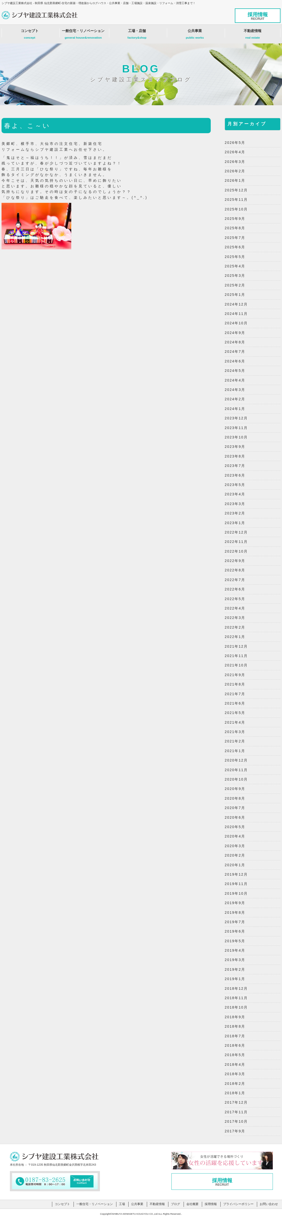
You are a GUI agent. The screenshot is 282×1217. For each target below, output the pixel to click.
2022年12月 (236, 532)
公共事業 (195, 35)
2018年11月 (236, 998)
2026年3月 (235, 162)
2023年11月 (236, 428)
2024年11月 (236, 314)
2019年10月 (236, 893)
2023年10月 (236, 437)
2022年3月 (235, 618)
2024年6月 (235, 361)
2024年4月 (235, 380)
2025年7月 (235, 238)
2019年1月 (235, 979)
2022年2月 (235, 627)
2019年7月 (235, 922)
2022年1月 (235, 637)
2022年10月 (236, 551)
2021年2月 (235, 741)
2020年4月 (235, 836)
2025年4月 (235, 266)
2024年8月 (235, 342)
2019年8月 (235, 912)
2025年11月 (236, 199)
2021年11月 (236, 656)
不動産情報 (252, 35)
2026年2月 (235, 171)
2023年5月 (235, 485)
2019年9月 (235, 903)
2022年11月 (236, 542)
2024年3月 (235, 390)
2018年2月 (235, 1084)
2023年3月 (235, 504)
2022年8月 (235, 570)
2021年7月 (235, 694)
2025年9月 (235, 219)
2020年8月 (235, 798)
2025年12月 (236, 190)
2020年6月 (235, 817)
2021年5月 (235, 713)
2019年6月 (235, 931)
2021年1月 (235, 751)
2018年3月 (235, 1074)
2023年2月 (235, 513)
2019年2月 (235, 969)
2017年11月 (236, 1112)
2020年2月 (235, 855)
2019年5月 (235, 941)
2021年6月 (235, 703)
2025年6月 (235, 247)
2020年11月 (236, 770)
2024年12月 (236, 304)
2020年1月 (235, 865)
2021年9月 (235, 675)
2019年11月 (236, 884)
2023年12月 (236, 418)
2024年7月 (235, 351)
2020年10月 (236, 779)
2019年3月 (235, 960)
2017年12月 (236, 1102)
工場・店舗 (137, 35)
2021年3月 (235, 732)
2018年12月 (236, 988)
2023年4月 (235, 494)
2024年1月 (235, 409)
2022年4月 (235, 608)
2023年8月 (235, 456)
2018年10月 (236, 1007)
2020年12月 (236, 760)
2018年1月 (235, 1093)
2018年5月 (235, 1055)
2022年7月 (235, 580)
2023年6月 (235, 475)
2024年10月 (236, 323)
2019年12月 (236, 874)
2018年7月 (235, 1036)
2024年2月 (235, 399)
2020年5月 (235, 827)
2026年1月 (235, 180)
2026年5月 (235, 143)
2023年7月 (235, 466)
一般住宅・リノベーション (83, 35)
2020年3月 (235, 846)
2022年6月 (235, 589)
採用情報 (257, 16)
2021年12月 (236, 646)
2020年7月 (235, 808)
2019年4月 (235, 950)
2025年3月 (235, 275)
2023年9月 (235, 447)
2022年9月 (235, 561)
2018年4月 (235, 1064)
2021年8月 (235, 684)
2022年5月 (235, 599)
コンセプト (29, 35)
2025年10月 (236, 209)
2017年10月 (236, 1121)
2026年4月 (235, 152)
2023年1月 (235, 523)
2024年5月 (235, 371)
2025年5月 (235, 257)
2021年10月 (236, 665)
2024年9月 (235, 333)
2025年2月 (235, 285)
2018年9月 (235, 1017)
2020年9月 (235, 789)
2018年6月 (235, 1045)
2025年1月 (235, 295)
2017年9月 (235, 1131)
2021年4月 (235, 722)
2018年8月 (235, 1026)
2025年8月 (235, 228)
